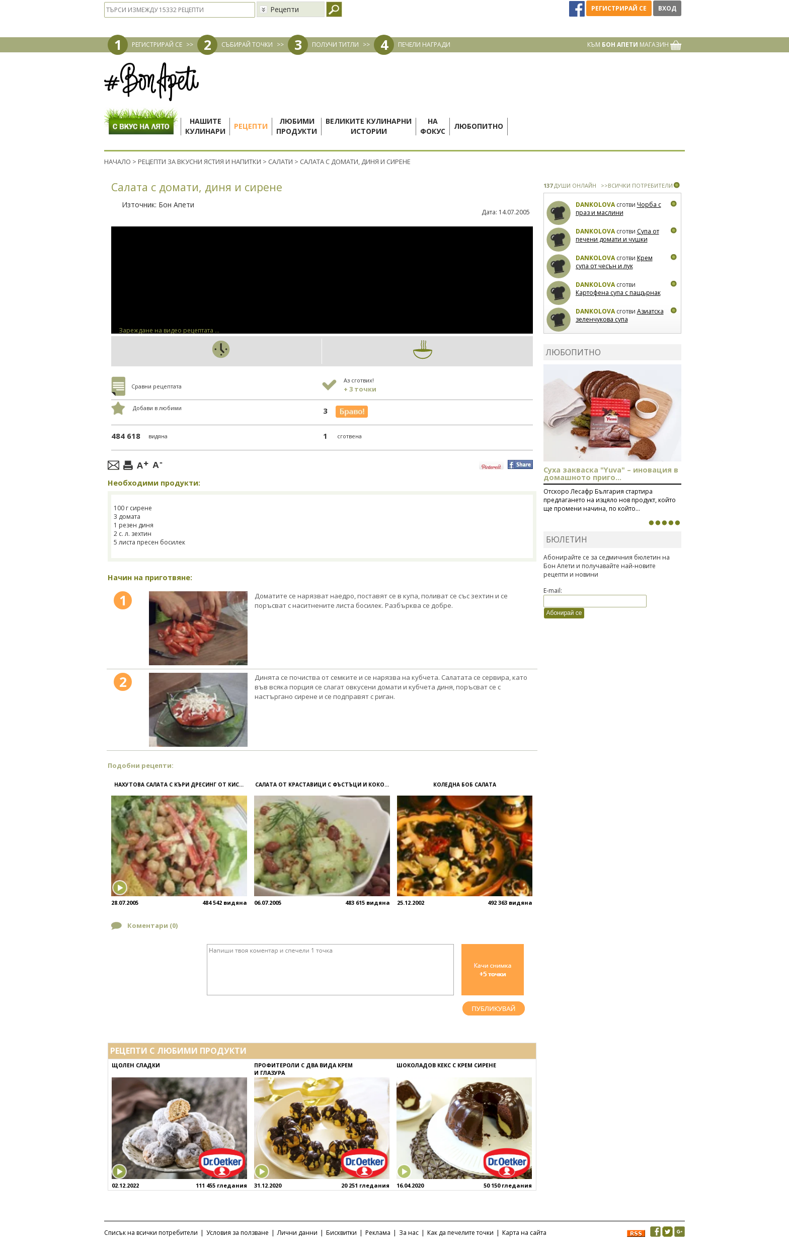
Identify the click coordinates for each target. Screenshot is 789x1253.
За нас (409, 1232)
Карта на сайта (524, 1232)
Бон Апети (176, 204)
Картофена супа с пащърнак (618, 292)
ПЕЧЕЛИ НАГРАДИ (424, 44)
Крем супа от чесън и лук (614, 262)
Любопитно (478, 126)
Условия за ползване (237, 1232)
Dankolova (595, 204)
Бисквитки (341, 1232)
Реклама (377, 1232)
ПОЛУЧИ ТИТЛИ (335, 44)
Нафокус (432, 126)
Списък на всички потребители (151, 1232)
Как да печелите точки (460, 1232)
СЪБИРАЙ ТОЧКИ (247, 44)
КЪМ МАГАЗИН (634, 44)
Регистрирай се (619, 8)
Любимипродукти (296, 126)
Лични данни (297, 1232)
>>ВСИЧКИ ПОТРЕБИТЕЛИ (637, 185)
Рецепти (251, 126)
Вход (667, 8)
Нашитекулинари (205, 126)
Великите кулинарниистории (369, 126)
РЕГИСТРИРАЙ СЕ (157, 44)
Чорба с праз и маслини (618, 208)
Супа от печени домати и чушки (617, 235)
